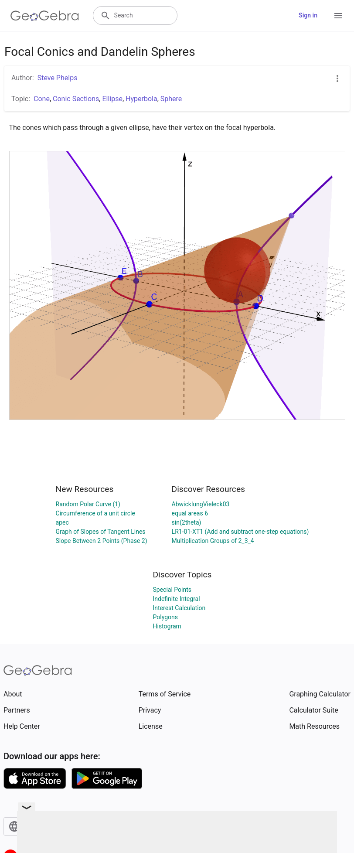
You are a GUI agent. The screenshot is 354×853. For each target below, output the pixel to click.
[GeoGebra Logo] (44, 15)
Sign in (308, 15)
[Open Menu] (338, 15)
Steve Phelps (57, 78)
